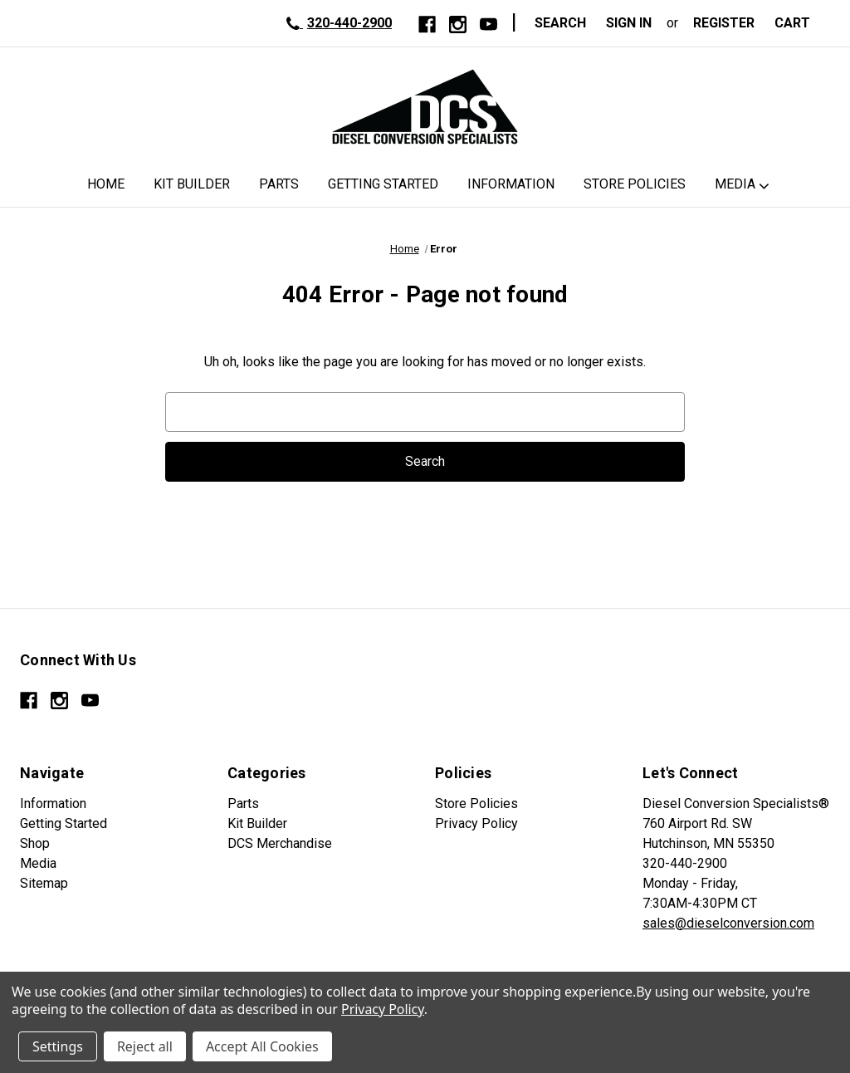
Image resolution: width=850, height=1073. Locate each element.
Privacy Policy (476, 823)
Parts (279, 184)
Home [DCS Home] (106, 184)
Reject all (145, 1046)
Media (735, 184)
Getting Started (383, 184)
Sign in (629, 23)
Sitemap (44, 883)
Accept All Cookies (262, 1046)
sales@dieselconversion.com (728, 923)
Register (724, 23)
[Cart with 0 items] (797, 23)
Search (560, 23)
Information (510, 184)
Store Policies (635, 184)
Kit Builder (192, 184)
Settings (57, 1046)
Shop (35, 843)
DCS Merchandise (279, 843)
